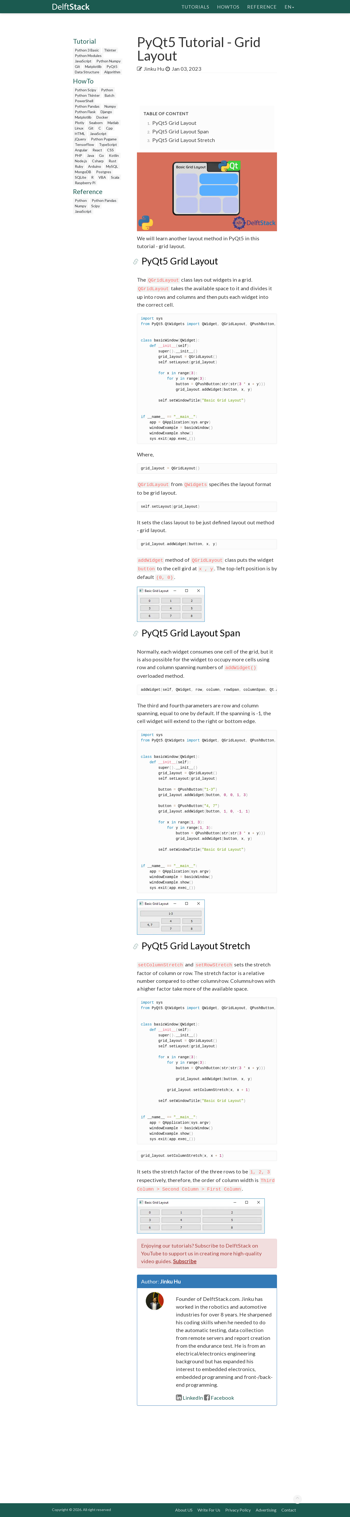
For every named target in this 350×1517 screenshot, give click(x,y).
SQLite (80, 177)
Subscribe (184, 1261)
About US (184, 1509)
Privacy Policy (238, 1509)
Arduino (94, 166)
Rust (112, 161)
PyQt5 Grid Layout (174, 123)
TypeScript (108, 144)
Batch (109, 95)
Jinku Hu (154, 69)
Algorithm (112, 72)
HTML (80, 133)
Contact (288, 1509)
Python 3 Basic (87, 50)
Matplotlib (93, 66)
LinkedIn (189, 1398)
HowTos (228, 6)
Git (77, 66)
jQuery (80, 139)
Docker (102, 117)
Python (107, 90)
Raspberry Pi (85, 182)
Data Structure (87, 72)
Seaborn (96, 122)
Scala (115, 177)
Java (90, 155)
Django (106, 111)
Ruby (79, 166)
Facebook (219, 1398)
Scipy (95, 206)
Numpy (110, 106)
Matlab (113, 122)
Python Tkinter (87, 95)
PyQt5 (112, 66)
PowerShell (84, 101)
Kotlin (114, 155)
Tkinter (110, 50)
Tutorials (195, 6)
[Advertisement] (98, 295)
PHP (78, 155)
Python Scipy (85, 90)
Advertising (266, 1509)
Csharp (98, 161)
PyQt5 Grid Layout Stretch (183, 140)
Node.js (81, 161)
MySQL (112, 166)
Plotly (79, 122)
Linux (79, 128)
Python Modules (88, 55)
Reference (262, 6)
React (97, 150)
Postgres (103, 172)
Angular (81, 150)
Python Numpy (108, 61)
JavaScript (83, 61)
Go (101, 155)
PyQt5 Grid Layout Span (180, 131)
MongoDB (83, 172)
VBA (102, 177)
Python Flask (85, 111)
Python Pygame (104, 139)
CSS (110, 150)
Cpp (109, 128)
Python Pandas (87, 106)
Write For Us (208, 1509)
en (289, 6)
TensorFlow (84, 144)
